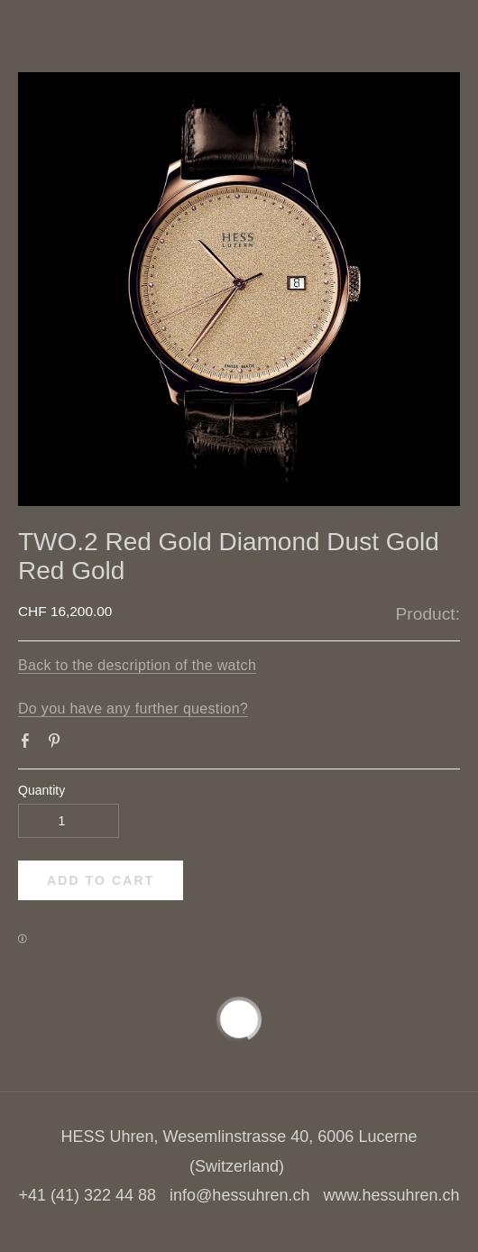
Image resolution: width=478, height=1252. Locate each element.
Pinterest (58, 744)
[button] (100, 880)
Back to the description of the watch (137, 665)
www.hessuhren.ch (391, 1195)
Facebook (29, 744)
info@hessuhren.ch (239, 1195)
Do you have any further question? (133, 708)
